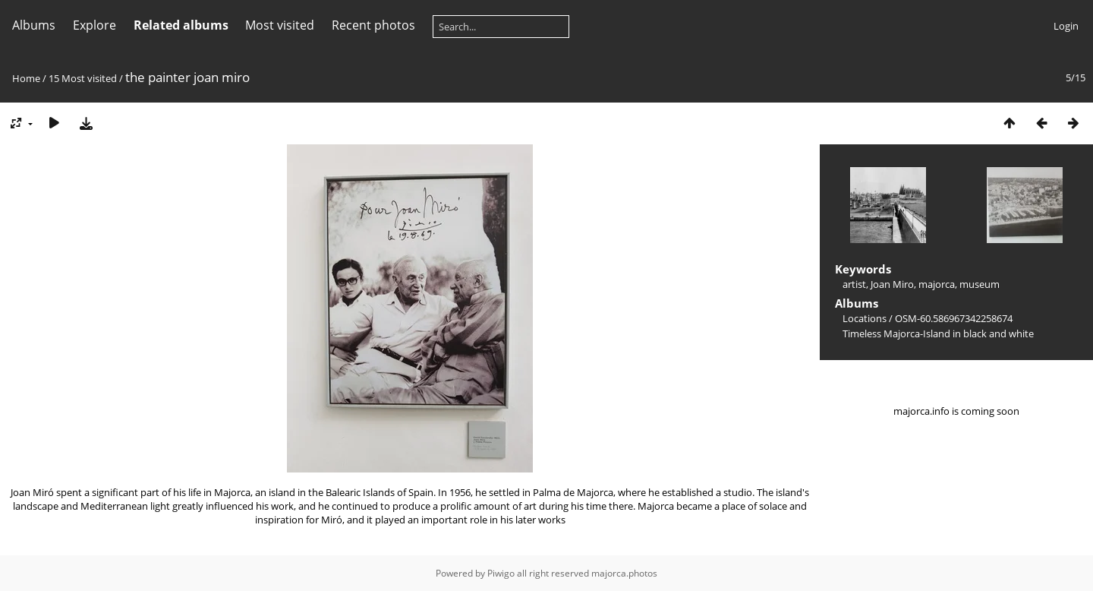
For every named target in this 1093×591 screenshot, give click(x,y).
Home (26, 78)
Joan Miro (892, 284)
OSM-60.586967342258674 (954, 318)
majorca (936, 284)
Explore (94, 25)
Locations (865, 318)
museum (979, 284)
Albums (33, 25)
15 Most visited (83, 78)
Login (1066, 26)
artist (854, 284)
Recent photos (373, 25)
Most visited (279, 25)
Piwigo (501, 573)
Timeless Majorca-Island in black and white (938, 333)
